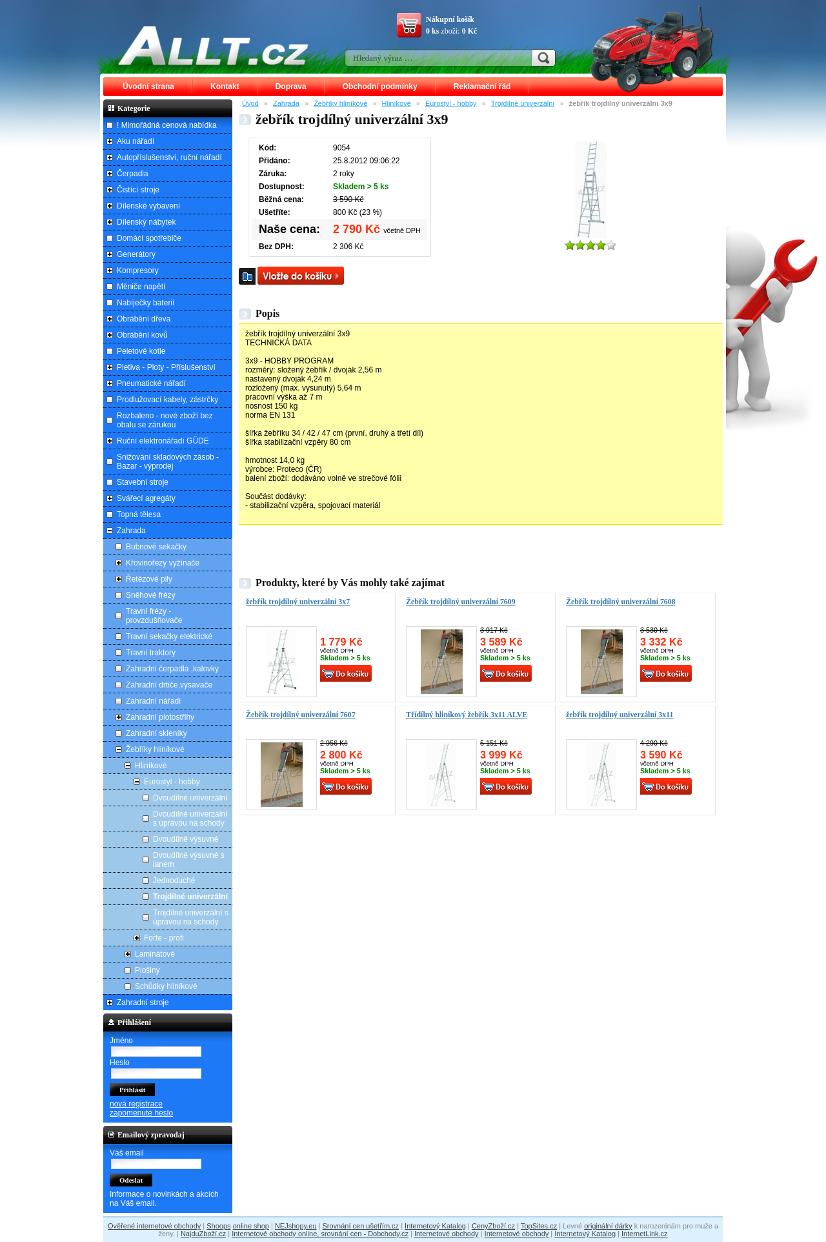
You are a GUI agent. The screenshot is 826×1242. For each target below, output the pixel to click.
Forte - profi (164, 937)
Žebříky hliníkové (340, 103)
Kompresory (138, 270)
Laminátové (155, 954)
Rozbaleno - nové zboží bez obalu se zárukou (165, 420)
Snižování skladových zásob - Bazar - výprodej (168, 462)
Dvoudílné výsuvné (185, 839)
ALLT (214, 45)
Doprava (291, 86)
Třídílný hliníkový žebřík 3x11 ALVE (466, 714)
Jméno (121, 1040)
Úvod (250, 103)
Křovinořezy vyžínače (162, 562)
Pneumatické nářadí (151, 383)
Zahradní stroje (143, 1002)
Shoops (218, 1226)
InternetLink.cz (644, 1233)
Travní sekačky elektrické (169, 636)
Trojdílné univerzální (523, 103)
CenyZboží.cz (493, 1226)
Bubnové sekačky (156, 546)
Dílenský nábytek (146, 222)
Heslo (120, 1062)
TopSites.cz (539, 1226)
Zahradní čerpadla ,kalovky (172, 668)
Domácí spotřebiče (149, 238)
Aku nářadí (135, 141)
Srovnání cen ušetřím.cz (361, 1226)
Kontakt (224, 86)
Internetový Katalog (435, 1226)
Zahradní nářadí (153, 701)
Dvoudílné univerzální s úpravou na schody (190, 818)
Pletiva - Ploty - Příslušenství (166, 367)
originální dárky (608, 1226)
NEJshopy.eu (296, 1226)
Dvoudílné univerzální (190, 797)
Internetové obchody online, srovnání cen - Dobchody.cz (320, 1233)
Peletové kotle (141, 351)
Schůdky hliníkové (166, 986)
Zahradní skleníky (156, 733)
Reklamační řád (482, 86)
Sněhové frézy (151, 595)
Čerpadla (132, 173)
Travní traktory (151, 652)
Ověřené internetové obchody (154, 1226)
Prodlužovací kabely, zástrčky (167, 399)
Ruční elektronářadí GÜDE (163, 440)
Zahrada (286, 103)
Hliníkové (396, 103)
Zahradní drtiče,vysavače (169, 684)
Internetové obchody (446, 1233)
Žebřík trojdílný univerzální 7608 (621, 601)
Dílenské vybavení (148, 205)
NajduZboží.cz (203, 1233)
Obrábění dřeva (143, 318)
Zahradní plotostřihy (160, 717)
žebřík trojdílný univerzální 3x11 (619, 714)
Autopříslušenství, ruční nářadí (169, 157)
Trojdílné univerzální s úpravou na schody (190, 917)
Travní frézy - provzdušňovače (154, 616)
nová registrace (136, 1103)
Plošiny (147, 970)
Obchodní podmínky (380, 86)
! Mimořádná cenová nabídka (167, 125)
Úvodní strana (148, 86)
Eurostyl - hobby (450, 103)
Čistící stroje (138, 189)
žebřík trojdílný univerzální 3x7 (298, 601)
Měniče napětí (141, 286)
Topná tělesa (139, 514)
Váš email (127, 1152)
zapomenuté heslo (141, 1112)
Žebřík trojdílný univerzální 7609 (461, 601)
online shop (251, 1226)
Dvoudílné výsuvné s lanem (189, 860)
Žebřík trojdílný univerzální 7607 (301, 714)
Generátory (136, 254)
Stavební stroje (142, 482)
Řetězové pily (149, 579)
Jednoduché (174, 880)
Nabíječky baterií (145, 302)
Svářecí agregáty (146, 498)
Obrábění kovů (142, 335)
